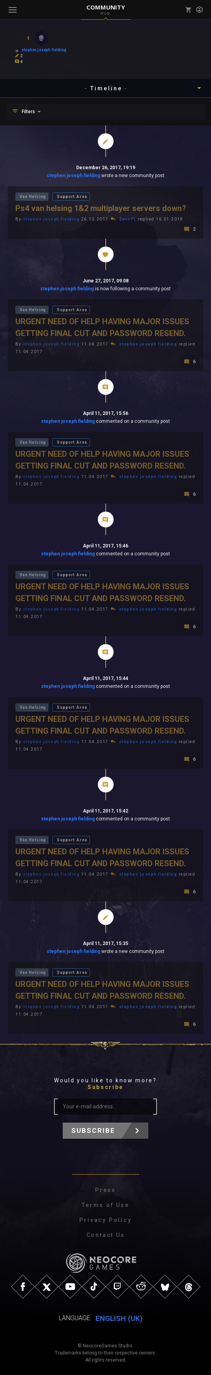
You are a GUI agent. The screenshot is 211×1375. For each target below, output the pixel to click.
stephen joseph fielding (73, 175)
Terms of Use (105, 1205)
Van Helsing (33, 196)
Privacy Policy (105, 1220)
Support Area (72, 196)
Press (105, 1190)
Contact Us (105, 1235)
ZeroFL (127, 219)
